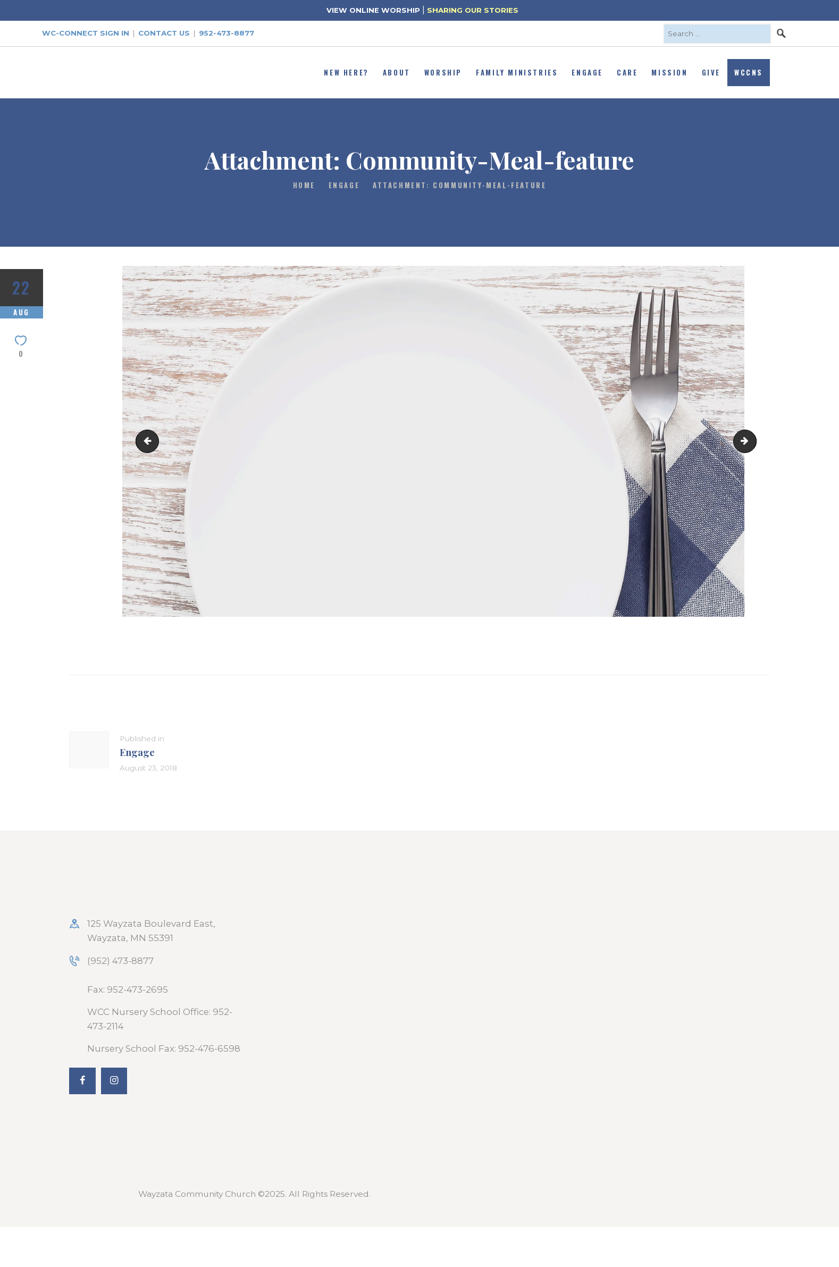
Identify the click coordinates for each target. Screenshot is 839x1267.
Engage (344, 185)
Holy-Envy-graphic (150, 440)
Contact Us (164, 33)
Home (304, 185)
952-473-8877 (226, 33)
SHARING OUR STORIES (472, 10)
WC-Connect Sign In (85, 33)
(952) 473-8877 (120, 960)
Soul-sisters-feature (752, 440)
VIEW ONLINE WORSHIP (373, 10)
